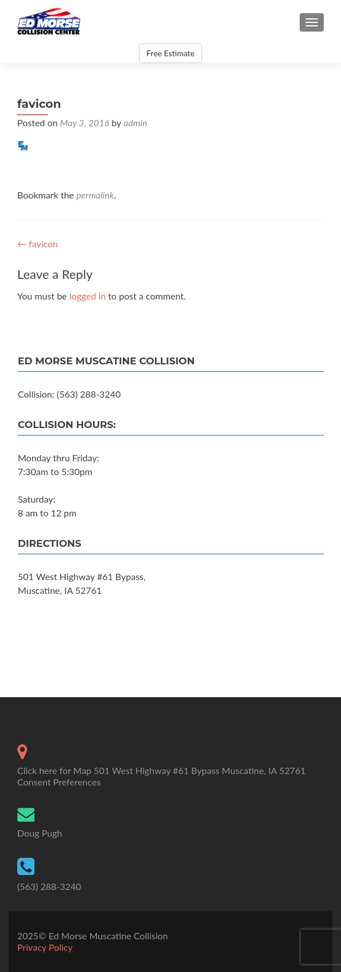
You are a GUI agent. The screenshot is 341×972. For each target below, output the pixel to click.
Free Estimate (170, 53)
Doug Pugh (39, 832)
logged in (87, 295)
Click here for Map (54, 770)
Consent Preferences (58, 781)
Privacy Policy (45, 947)
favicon (37, 243)
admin (135, 122)
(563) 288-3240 (49, 886)
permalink (95, 194)
